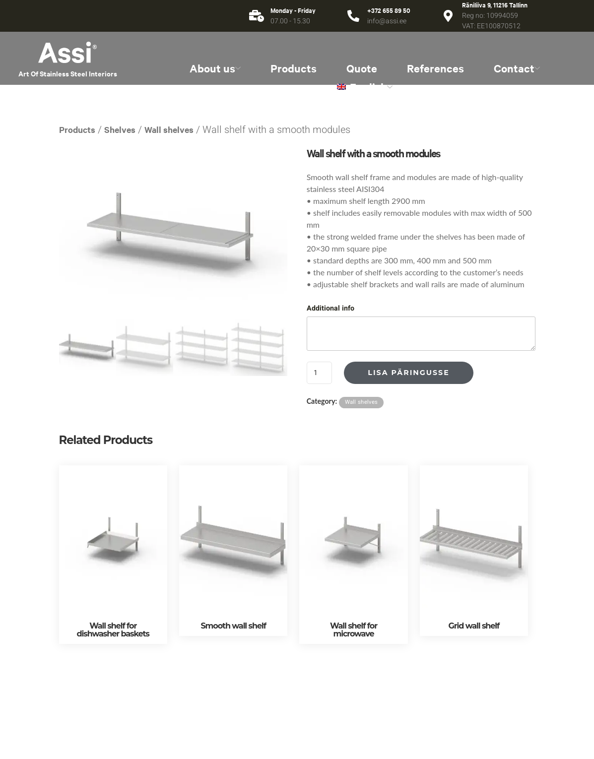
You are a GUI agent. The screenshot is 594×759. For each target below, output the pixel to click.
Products (293, 68)
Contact (517, 68)
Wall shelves (169, 129)
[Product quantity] (319, 373)
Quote (361, 68)
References (435, 68)
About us (215, 68)
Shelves (119, 129)
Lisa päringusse (408, 372)
